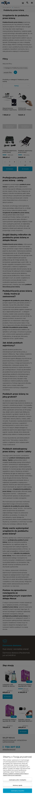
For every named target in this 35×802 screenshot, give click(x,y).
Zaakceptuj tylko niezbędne (17, 780)
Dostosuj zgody (17, 785)
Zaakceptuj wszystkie (17, 790)
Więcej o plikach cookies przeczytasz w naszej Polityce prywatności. (15, 774)
